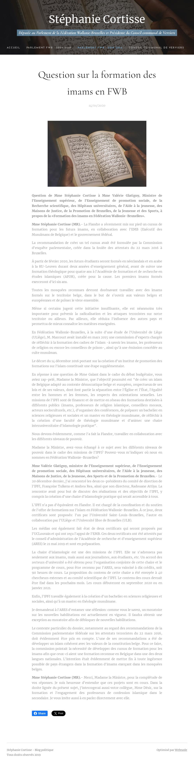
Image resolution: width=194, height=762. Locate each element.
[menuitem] (32, 48)
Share (40, 713)
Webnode (181, 750)
